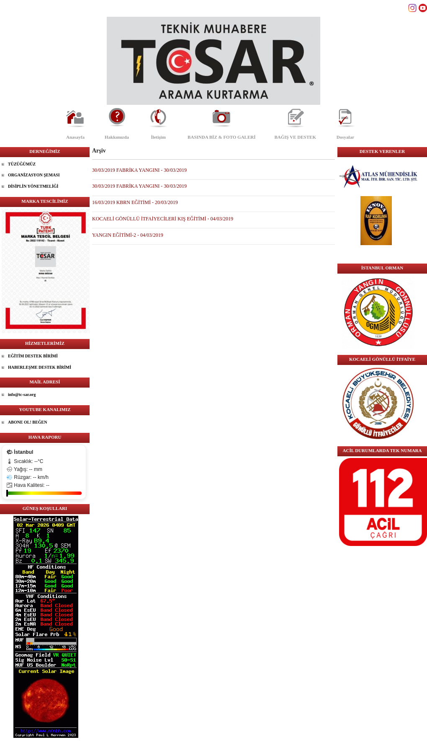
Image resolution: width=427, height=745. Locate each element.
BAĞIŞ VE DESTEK (295, 137)
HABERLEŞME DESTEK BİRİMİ (39, 367)
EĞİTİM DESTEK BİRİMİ (33, 356)
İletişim (158, 137)
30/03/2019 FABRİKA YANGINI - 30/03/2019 (139, 170)
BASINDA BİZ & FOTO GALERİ (221, 137)
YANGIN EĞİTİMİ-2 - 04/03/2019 (127, 235)
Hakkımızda (117, 137)
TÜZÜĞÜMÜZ (22, 164)
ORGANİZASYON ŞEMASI (34, 175)
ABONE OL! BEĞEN (27, 422)
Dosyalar (345, 137)
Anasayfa (75, 137)
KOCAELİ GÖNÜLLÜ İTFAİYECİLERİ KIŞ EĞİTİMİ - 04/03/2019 (162, 219)
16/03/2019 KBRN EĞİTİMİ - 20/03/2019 (135, 202)
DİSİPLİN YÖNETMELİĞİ (33, 186)
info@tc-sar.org (22, 394)
